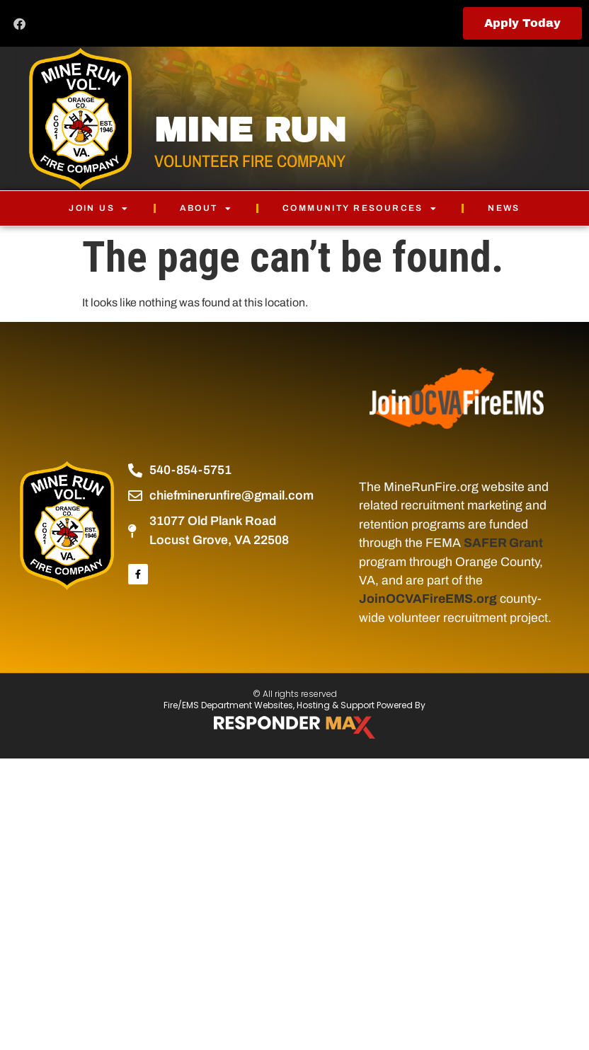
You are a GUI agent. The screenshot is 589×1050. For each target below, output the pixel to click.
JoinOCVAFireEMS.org (428, 599)
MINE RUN (250, 130)
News (504, 208)
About (206, 208)
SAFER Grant (503, 543)
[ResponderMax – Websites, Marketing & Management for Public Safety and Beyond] (294, 727)
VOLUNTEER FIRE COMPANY (249, 160)
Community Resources (360, 208)
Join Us (99, 208)
